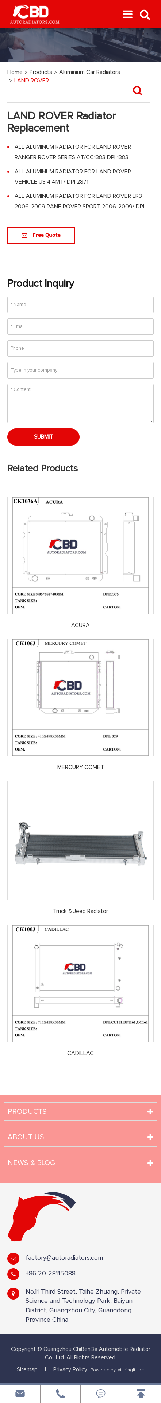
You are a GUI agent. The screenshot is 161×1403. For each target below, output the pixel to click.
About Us (26, 1137)
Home (15, 72)
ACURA (80, 625)
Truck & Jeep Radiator (80, 911)
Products (41, 72)
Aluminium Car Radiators (89, 72)
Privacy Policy (70, 1369)
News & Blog (31, 1163)
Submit (43, 437)
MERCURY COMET (80, 767)
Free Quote (41, 235)
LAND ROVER (31, 80)
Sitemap (27, 1369)
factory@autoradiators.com (64, 1258)
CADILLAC (80, 1053)
